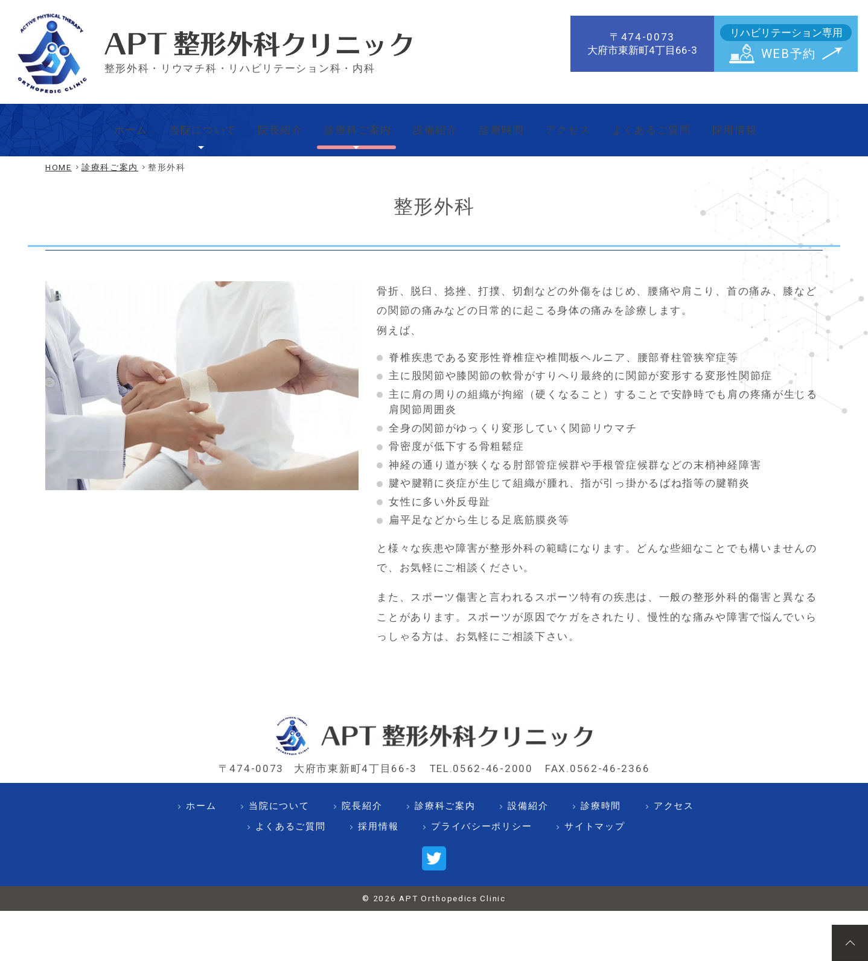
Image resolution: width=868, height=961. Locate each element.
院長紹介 (263, 125)
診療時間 (507, 125)
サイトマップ (594, 816)
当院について (176, 125)
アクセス (580, 125)
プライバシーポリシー (481, 816)
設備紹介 (434, 125)
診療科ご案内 (348, 125)
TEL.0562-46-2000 (481, 759)
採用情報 (764, 125)
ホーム (97, 125)
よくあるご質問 (672, 125)
